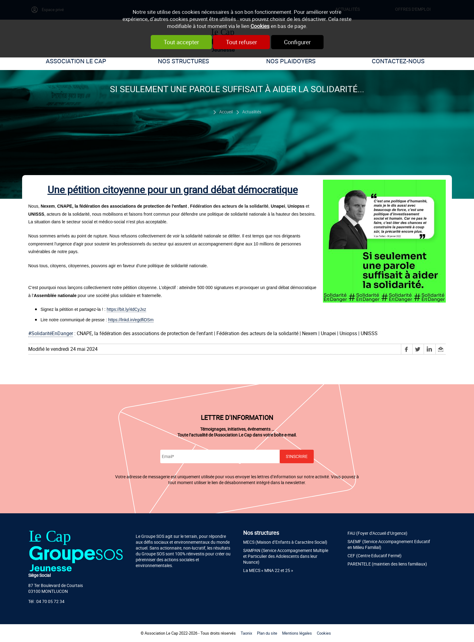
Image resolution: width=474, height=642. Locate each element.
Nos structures (183, 61)
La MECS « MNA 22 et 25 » (268, 570)
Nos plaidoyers (291, 61)
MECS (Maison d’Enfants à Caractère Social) (285, 542)
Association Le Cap (76, 61)
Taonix (246, 633)
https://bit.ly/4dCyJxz (126, 309)
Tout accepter (181, 42)
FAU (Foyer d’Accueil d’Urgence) (377, 533)
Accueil (226, 112)
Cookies (260, 25)
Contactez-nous (398, 61)
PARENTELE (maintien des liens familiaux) (387, 564)
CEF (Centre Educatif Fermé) (375, 555)
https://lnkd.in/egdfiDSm (130, 319)
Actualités (251, 112)
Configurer (297, 42)
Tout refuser (241, 42)
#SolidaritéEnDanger (50, 333)
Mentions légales (297, 633)
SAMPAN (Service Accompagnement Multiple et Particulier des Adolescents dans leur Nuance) (285, 556)
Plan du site (267, 633)
